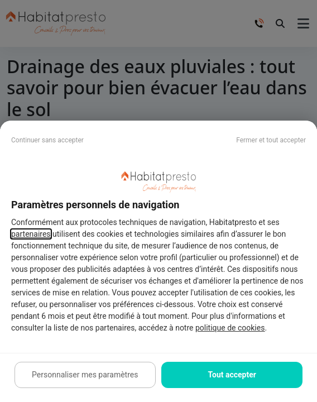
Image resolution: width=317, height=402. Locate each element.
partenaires (31, 233)
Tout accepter (232, 374)
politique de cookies (230, 327)
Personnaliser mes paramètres (85, 374)
